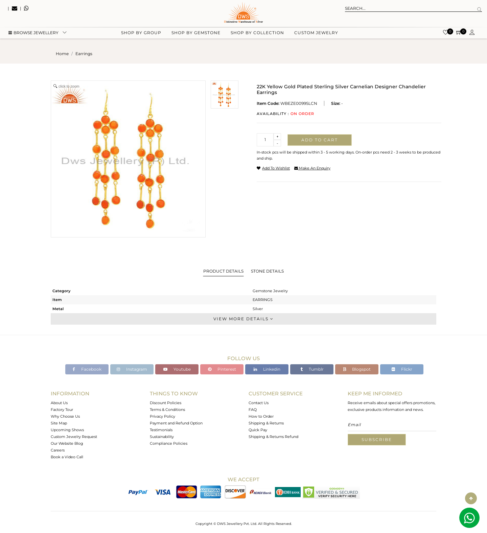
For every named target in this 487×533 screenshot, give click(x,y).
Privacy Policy (162, 416)
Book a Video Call (67, 457)
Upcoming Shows (67, 429)
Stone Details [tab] (267, 271)
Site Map (59, 423)
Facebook (87, 369)
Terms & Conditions (167, 409)
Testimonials (161, 429)
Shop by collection (257, 34)
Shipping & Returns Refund (273, 436)
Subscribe (377, 439)
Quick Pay (258, 429)
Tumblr (312, 369)
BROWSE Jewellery (33, 34)
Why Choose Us (65, 416)
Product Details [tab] (223, 271)
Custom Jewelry (316, 34)
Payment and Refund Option (176, 423)
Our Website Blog (67, 443)
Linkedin (267, 369)
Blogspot (357, 369)
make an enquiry (312, 168)
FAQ (253, 409)
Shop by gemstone (196, 34)
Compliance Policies (168, 443)
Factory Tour (62, 409)
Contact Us (259, 402)
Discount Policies (165, 402)
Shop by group (141, 34)
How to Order (261, 416)
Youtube (177, 369)
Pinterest (222, 369)
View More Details (243, 318)
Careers (58, 450)
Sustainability (162, 436)
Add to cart (319, 139)
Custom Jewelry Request (74, 436)
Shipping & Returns (266, 423)
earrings (83, 53)
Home (62, 53)
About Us (59, 402)
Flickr (402, 369)
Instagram (132, 369)
